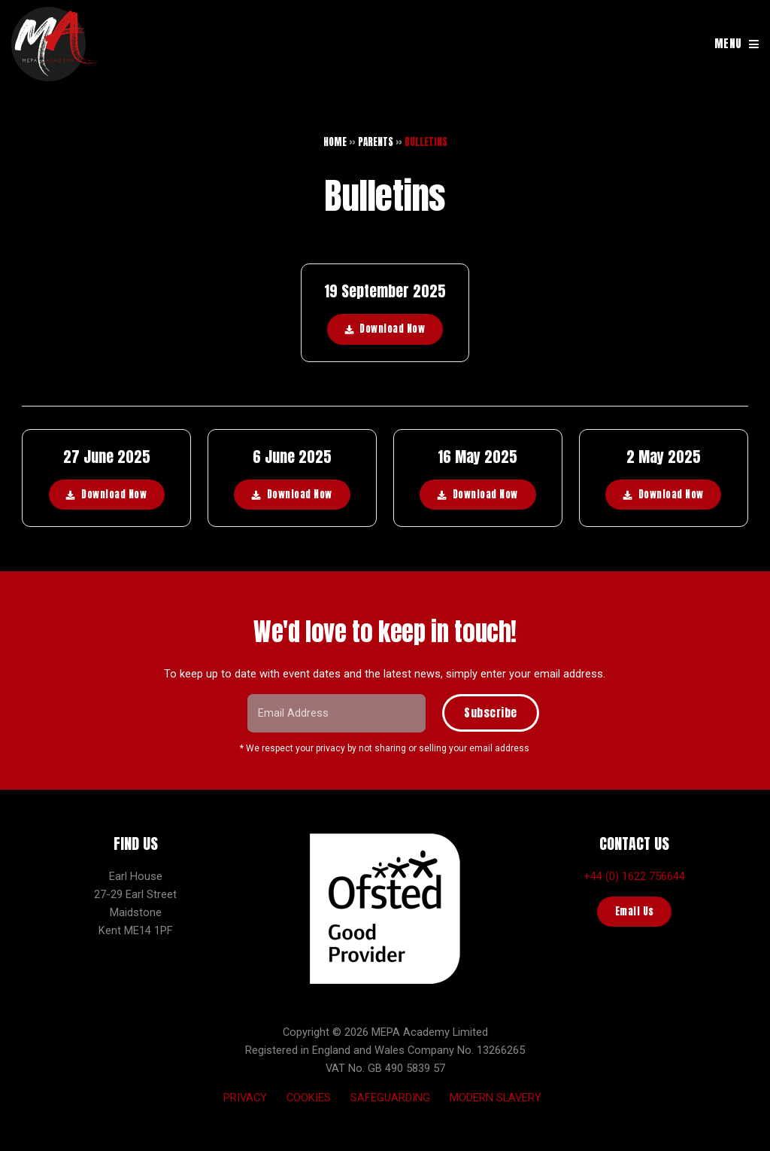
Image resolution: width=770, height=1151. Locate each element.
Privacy (245, 1097)
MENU (728, 43)
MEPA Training (56, 44)
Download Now (392, 328)
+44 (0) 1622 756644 (634, 876)
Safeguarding (390, 1097)
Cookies (308, 1097)
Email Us (634, 911)
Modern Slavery (495, 1097)
